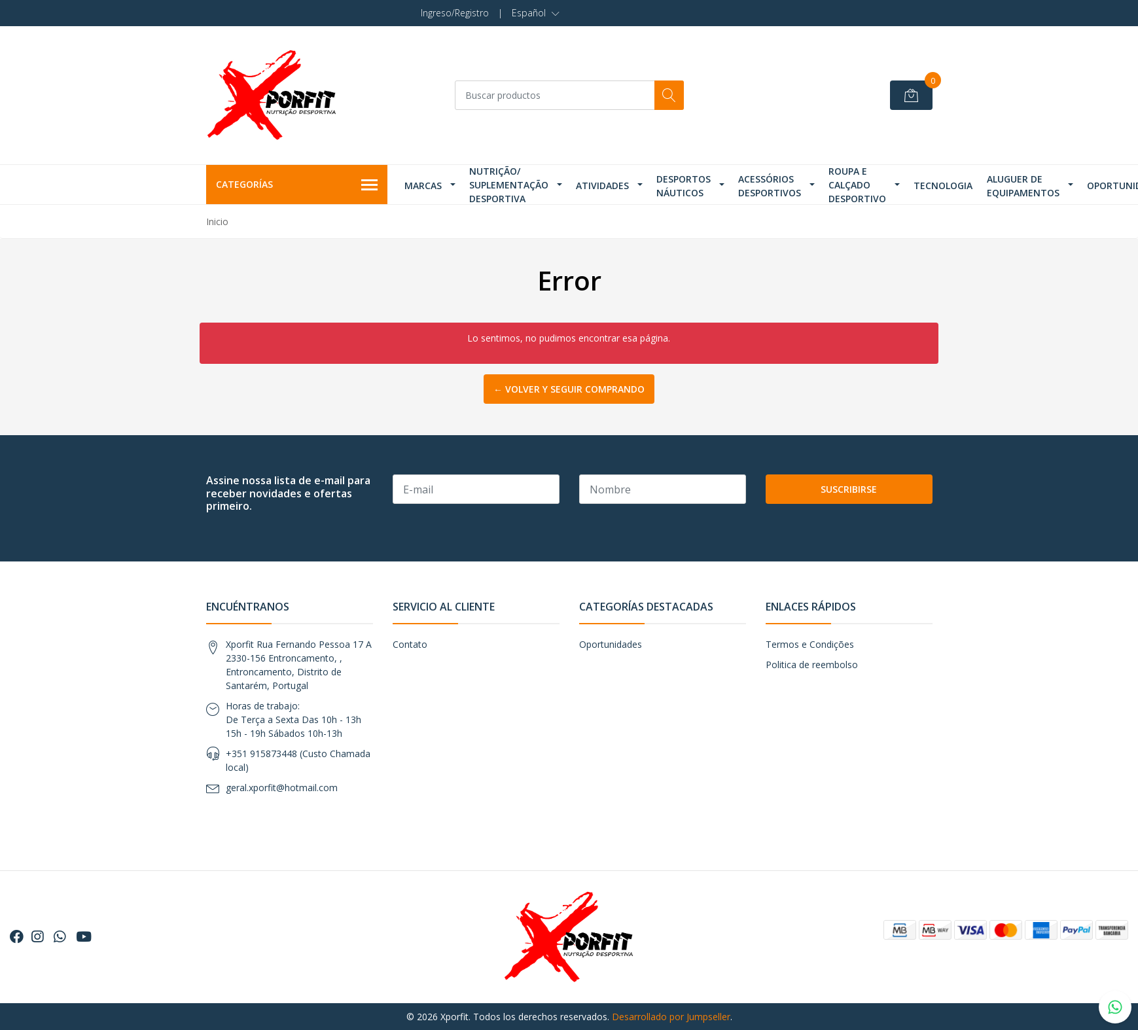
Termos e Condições (810, 644)
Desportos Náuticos (683, 186)
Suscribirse (849, 489)
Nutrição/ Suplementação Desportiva (508, 185)
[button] (536, 13)
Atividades (602, 185)
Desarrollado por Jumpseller (671, 1016)
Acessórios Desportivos (769, 186)
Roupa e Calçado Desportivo (857, 185)
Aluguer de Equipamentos (1023, 186)
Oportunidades (610, 644)
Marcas (423, 185)
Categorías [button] (297, 185)
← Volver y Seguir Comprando (569, 389)
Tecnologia (943, 185)
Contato (410, 644)
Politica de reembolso (812, 664)
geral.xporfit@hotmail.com (282, 787)
